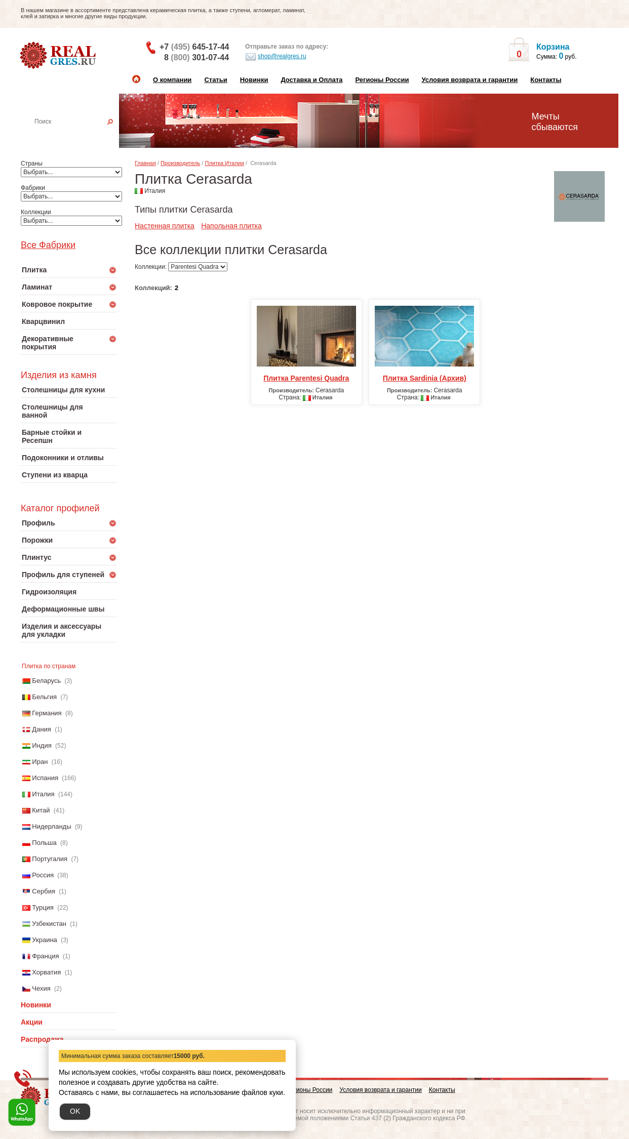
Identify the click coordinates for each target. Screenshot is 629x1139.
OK (75, 1111)
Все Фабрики (48, 245)
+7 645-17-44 (194, 47)
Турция (43, 907)
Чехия (41, 988)
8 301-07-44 (196, 57)
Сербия (43, 891)
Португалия (49, 859)
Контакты (545, 80)
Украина (44, 940)
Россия (43, 875)
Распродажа (42, 1039)
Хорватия (46, 972)
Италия (43, 794)
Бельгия (44, 697)
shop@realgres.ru (275, 57)
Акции (32, 1022)
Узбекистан (49, 923)
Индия (41, 745)
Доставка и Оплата (311, 80)
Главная (145, 163)
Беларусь (46, 680)
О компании (172, 80)
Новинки (254, 80)
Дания (41, 729)
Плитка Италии (224, 163)
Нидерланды (51, 826)
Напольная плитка (231, 226)
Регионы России (382, 80)
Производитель (180, 163)
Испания (45, 778)
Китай (41, 810)
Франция (45, 956)
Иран (40, 761)
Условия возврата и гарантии (469, 80)
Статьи (215, 80)
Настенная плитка (79, 136)
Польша (44, 842)
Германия (46, 713)
